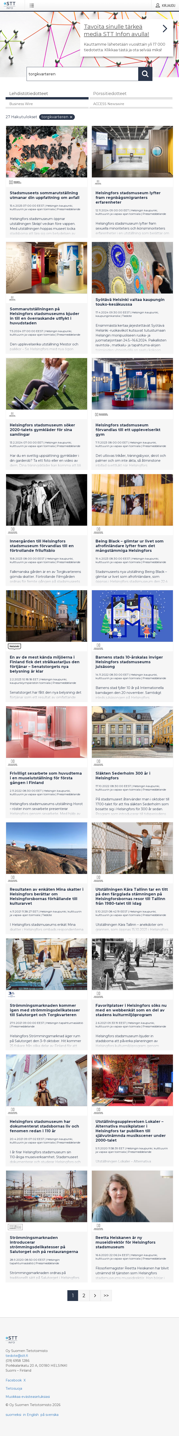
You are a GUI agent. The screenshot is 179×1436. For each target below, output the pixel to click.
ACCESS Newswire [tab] (108, 104)
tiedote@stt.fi (17, 1356)
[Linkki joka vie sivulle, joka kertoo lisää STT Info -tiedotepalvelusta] (126, 38)
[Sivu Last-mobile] (106, 1295)
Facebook (14, 1380)
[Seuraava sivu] (95, 1295)
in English (31, 1415)
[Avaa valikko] (32, 5)
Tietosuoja (14, 1388)
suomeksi (13, 1415)
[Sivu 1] (72, 1295)
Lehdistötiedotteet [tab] (28, 93)
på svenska (50, 1415)
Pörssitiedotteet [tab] (110, 93)
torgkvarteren (57, 117)
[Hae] (82, 74)
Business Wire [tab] (21, 104)
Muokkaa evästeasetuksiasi (28, 1397)
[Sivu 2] (84, 1295)
